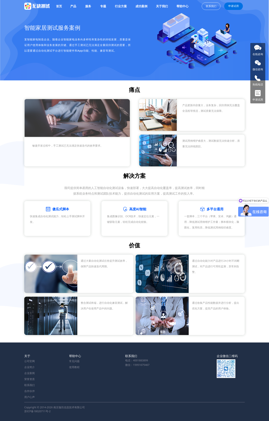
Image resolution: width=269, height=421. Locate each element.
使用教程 (74, 367)
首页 (59, 6)
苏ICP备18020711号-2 (37, 411)
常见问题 (74, 361)
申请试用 (233, 6)
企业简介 (29, 367)
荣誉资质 (29, 379)
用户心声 (29, 397)
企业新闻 (29, 373)
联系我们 (211, 6)
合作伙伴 (29, 391)
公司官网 (29, 361)
